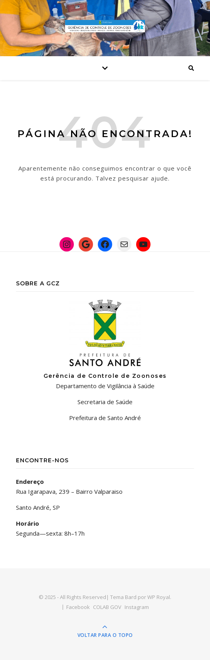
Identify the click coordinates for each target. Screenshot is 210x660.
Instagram (137, 607)
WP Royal (158, 597)
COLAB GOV (107, 607)
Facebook (78, 607)
